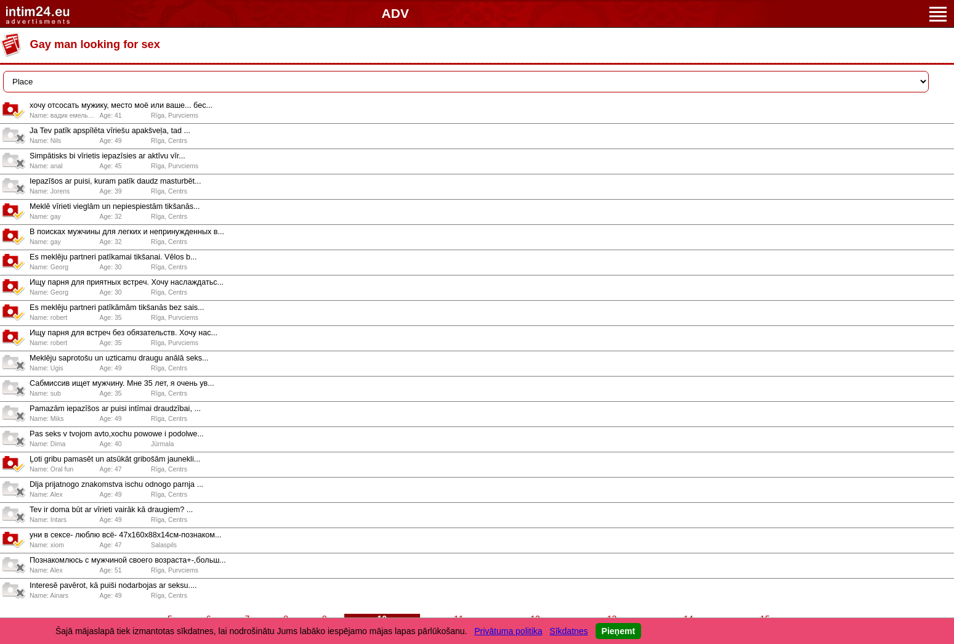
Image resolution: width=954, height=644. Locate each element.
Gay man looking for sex (95, 44)
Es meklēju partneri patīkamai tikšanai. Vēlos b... (113, 257)
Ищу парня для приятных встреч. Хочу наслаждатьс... (127, 282)
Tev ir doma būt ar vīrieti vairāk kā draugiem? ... (111, 509)
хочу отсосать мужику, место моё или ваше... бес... (121, 105)
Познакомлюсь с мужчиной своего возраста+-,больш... (128, 560)
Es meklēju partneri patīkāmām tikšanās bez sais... (117, 307)
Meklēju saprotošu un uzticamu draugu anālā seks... (119, 358)
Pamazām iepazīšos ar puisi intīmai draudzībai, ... (115, 408)
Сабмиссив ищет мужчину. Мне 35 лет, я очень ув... (122, 383)
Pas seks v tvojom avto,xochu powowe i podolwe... (117, 434)
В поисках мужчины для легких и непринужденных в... (127, 231)
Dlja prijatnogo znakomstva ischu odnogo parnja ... (116, 484)
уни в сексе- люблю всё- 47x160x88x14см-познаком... (126, 535)
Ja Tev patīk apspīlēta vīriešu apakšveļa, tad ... (110, 130)
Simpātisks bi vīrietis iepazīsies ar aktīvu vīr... (107, 156)
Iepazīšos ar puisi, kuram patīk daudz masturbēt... (115, 181)
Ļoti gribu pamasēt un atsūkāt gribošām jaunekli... (115, 459)
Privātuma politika (508, 631)
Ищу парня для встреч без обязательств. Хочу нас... (123, 332)
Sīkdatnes (568, 631)
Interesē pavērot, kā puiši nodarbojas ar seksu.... (113, 585)
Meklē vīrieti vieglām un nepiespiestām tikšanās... (115, 206)
